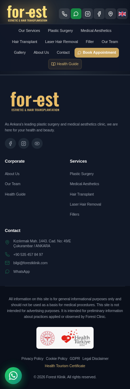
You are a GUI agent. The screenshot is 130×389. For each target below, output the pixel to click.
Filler (90, 42)
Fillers (74, 214)
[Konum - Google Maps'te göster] (110, 13)
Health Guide (15, 194)
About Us (41, 52)
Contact (63, 52)
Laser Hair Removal (61, 42)
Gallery (20, 52)
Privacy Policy (32, 358)
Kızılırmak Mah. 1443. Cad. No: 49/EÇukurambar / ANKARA (42, 243)
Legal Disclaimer (96, 358)
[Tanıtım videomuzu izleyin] (37, 143)
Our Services (29, 30)
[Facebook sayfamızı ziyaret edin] (99, 13)
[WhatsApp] (13, 375)
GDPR (75, 358)
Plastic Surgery (60, 30)
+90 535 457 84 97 (28, 254)
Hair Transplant (24, 42)
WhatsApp (22, 271)
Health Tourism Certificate (65, 366)
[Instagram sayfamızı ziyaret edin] (87, 13)
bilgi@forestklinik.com (31, 263)
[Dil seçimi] (122, 13)
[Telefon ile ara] (64, 13)
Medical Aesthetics (96, 30)
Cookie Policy (56, 358)
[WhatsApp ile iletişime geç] (76, 13)
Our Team (110, 42)
